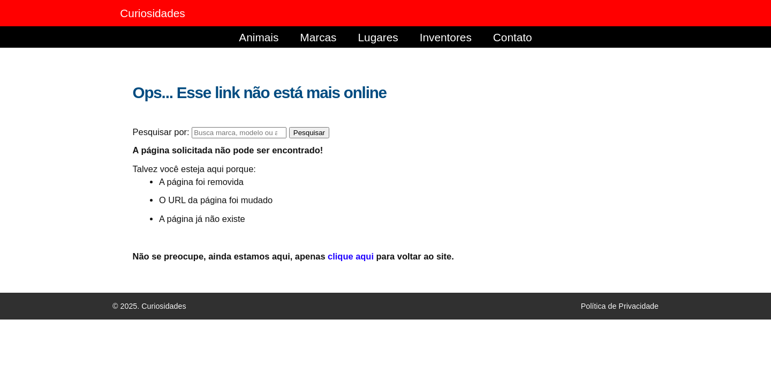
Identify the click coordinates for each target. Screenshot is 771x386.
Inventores (446, 37)
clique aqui (351, 256)
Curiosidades (152, 13)
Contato (512, 37)
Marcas (318, 37)
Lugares (378, 37)
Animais (258, 37)
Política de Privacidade (620, 306)
